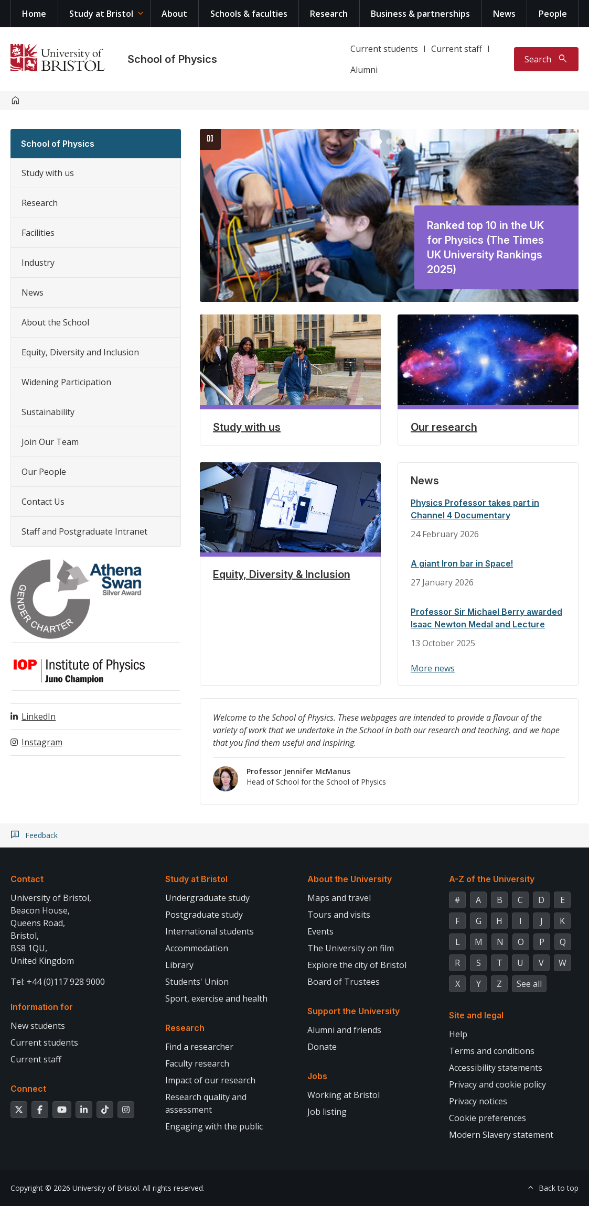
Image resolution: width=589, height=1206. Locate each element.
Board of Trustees (343, 981)
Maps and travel (339, 898)
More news (433, 668)
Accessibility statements (495, 1067)
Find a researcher (199, 1046)
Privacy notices (478, 1101)
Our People (44, 471)
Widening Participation (66, 382)
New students (37, 1025)
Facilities (38, 232)
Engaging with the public (214, 1126)
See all (529, 984)
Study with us (48, 173)
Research (329, 13)
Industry (38, 262)
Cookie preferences (487, 1118)
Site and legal (476, 1015)
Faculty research (197, 1063)
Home (34, 13)
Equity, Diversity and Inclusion (80, 352)
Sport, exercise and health (216, 998)
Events (320, 931)
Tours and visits (338, 914)
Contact (27, 879)
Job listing (327, 1111)
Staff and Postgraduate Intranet (84, 531)
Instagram (42, 742)
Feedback (41, 835)
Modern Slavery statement (501, 1134)
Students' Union (197, 981)
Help (458, 1034)
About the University (349, 879)
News (504, 13)
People (553, 13)
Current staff (456, 49)
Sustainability (48, 412)
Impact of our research (210, 1080)
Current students (384, 49)
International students (209, 931)
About (174, 13)
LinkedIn (39, 716)
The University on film (350, 948)
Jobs (317, 1076)
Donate (322, 1046)
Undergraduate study (207, 898)
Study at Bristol (101, 13)
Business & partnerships (420, 13)
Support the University (353, 1011)
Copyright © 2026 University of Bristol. (75, 1188)
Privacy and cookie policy (497, 1084)
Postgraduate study (204, 914)
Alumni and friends (344, 1030)
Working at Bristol (343, 1095)
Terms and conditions (491, 1051)
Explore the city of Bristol (356, 965)
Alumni (364, 69)
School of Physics (172, 59)
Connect (28, 1088)
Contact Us (43, 501)
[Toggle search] (546, 59)
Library (179, 965)
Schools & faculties (248, 13)
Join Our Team (50, 442)
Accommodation (196, 948)
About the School (55, 322)
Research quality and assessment (206, 1103)
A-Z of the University (491, 879)
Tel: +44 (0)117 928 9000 (57, 981)
